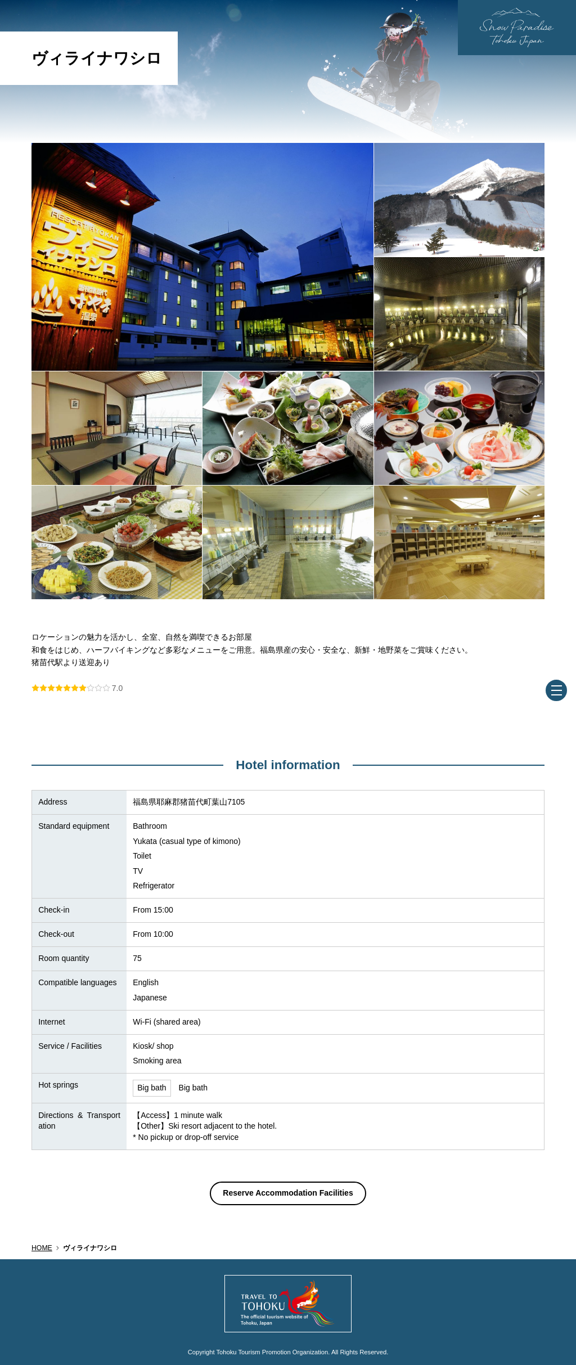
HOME (42, 1248)
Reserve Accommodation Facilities (288, 1192)
